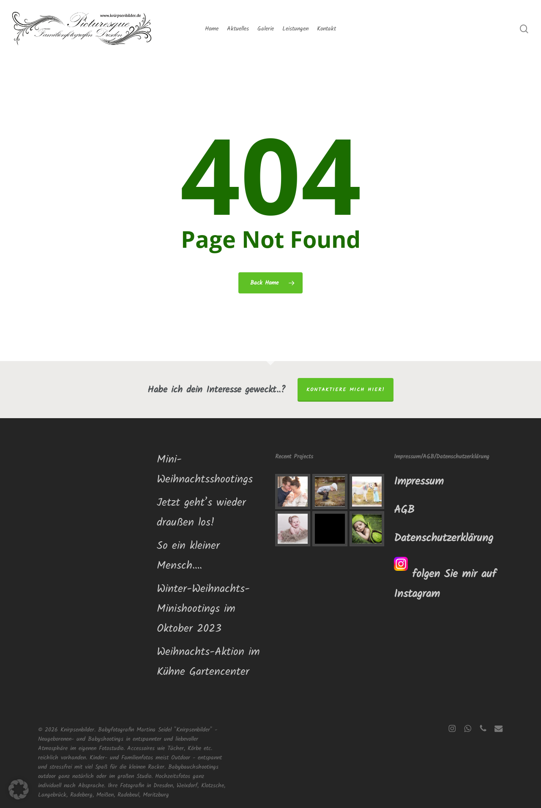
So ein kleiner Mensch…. (188, 556)
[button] (18, 789)
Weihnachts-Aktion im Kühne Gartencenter (208, 662)
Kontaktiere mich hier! (345, 390)
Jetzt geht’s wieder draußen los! (201, 512)
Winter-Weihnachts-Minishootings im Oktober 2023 (203, 609)
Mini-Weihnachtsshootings (205, 469)
